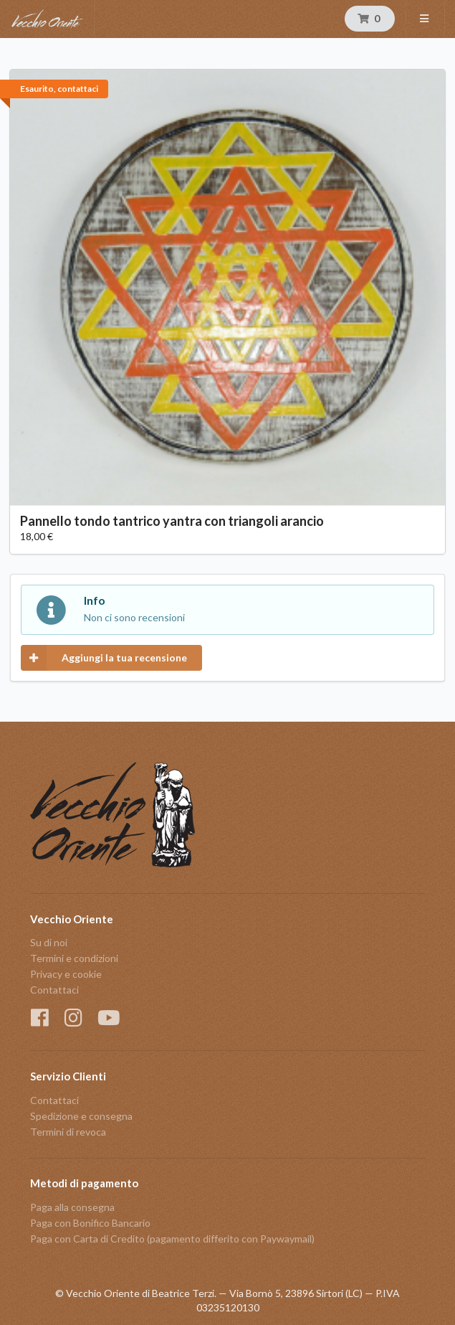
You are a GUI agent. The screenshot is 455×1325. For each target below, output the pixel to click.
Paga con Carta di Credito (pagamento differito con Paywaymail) (172, 1238)
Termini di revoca (68, 1132)
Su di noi (48, 942)
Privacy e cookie (66, 974)
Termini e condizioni (74, 958)
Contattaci (54, 990)
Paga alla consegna (72, 1207)
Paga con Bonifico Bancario (90, 1223)
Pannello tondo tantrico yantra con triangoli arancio (172, 521)
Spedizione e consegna (81, 1116)
